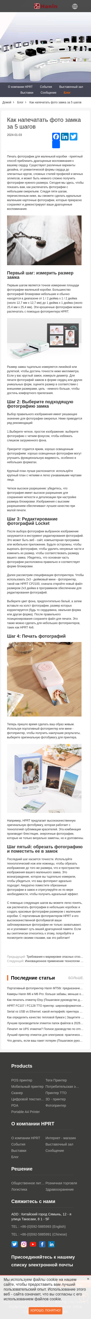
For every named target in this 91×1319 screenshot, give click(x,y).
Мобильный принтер (27, 1086)
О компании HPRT (20, 87)
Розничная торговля (61, 1183)
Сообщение (48, 92)
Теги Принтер (56, 1080)
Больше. (76, 978)
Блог (67, 92)
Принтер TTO (56, 1093)
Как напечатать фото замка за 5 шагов (55, 102)
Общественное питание (28, 1183)
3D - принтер (56, 1099)
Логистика (19, 1189)
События (46, 87)
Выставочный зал (71, 87)
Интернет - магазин (61, 1138)
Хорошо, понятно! (45, 1310)
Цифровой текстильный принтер (28, 1099)
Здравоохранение (60, 1189)
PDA (14, 1105)
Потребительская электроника (63, 1086)
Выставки (26, 92)
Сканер (17, 1093)
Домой (6, 102)
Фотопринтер (56, 1105)
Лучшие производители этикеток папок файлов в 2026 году (47, 1023)
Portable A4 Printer (25, 1112)
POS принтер (21, 1080)
